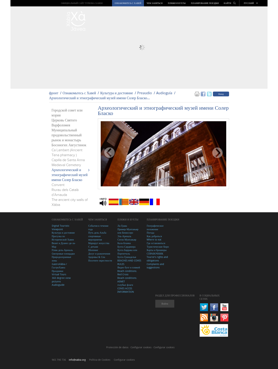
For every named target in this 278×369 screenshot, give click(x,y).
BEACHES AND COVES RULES (129, 262)
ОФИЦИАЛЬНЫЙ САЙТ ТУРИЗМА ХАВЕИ (82, 3)
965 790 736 (59, 359)
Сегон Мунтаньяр (126, 239)
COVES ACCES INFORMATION (125, 290)
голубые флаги (125, 284)
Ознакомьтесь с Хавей (128, 3)
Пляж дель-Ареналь (62, 250)
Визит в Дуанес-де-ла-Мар (64, 244)
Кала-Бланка (124, 243)
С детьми (93, 246)
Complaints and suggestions (155, 265)
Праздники (57, 271)
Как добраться (154, 236)
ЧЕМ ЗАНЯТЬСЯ (155, 3)
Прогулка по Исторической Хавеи (63, 237)
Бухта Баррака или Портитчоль (127, 251)
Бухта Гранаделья (126, 257)
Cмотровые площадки (63, 253)
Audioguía (164, 93)
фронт (53, 93)
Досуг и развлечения (99, 253)
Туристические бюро (158, 246)
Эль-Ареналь (124, 236)
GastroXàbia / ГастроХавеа (59, 265)
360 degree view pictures (61, 279)
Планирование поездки (205, 3)
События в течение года (98, 227)
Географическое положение (155, 227)
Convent (58, 185)
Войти (165, 303)
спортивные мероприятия (95, 237)
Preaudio (144, 93)
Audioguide (58, 284)
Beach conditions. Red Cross (127, 272)
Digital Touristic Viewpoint (60, 227)
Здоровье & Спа (96, 257)
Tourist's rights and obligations (157, 258)
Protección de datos (117, 347)
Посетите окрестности (100, 260)
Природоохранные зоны (61, 258)
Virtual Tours (59, 274)
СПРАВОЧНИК (155, 253)
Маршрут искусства (98, 243)
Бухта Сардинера (126, 246)
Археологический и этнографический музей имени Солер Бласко (70, 175)
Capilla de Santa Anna (68, 160)
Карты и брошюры (156, 250)
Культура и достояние (116, 93)
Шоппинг (93, 250)
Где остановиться (156, 243)
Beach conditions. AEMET (127, 279)
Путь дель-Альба (97, 232)
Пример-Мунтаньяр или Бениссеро (127, 231)
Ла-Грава (122, 225)
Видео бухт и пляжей (128, 267)
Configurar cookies (141, 347)
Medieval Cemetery (66, 165)
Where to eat (154, 239)
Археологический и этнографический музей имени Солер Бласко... (99, 97)
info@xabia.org (77, 359)
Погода (150, 232)
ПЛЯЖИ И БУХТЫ (177, 3)
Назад (221, 93)
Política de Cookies (99, 359)
